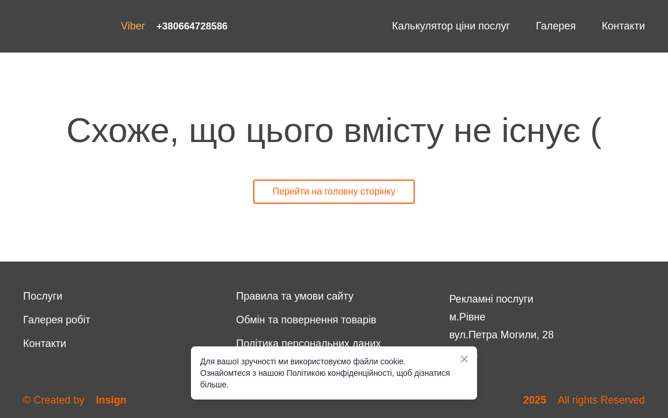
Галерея (556, 26)
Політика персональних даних (308, 343)
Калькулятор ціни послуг (451, 26)
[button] (334, 192)
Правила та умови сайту (294, 296)
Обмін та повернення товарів (306, 320)
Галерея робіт (57, 320)
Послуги (42, 296)
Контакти (623, 26)
